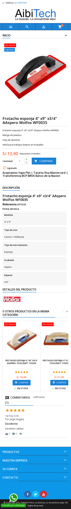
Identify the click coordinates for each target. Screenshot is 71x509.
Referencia (10, 204)
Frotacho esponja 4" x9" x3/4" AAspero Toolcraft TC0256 (21, 362)
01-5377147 (21, 2)
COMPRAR (43, 161)
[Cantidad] (19, 161)
